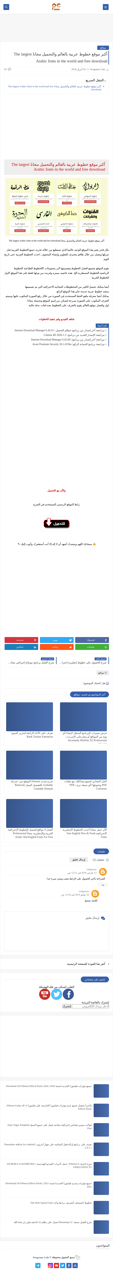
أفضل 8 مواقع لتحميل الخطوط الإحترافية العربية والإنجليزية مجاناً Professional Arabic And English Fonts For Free (30, 833)
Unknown (92, 869)
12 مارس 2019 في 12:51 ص (82, 872)
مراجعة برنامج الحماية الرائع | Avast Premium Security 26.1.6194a (68, 344)
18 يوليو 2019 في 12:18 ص (75, 894)
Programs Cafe (41, 1257)
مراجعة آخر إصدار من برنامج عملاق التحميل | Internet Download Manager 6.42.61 (60, 330)
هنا (98, 963)
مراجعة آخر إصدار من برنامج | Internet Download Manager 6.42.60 (68, 339)
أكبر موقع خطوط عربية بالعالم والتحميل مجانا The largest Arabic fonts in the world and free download (54, 88)
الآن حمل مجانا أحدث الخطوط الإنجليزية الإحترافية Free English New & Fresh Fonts (85, 833)
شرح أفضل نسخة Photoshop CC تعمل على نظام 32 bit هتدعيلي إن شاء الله (53, 1222)
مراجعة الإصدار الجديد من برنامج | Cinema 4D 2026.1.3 (74, 335)
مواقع (103, 47)
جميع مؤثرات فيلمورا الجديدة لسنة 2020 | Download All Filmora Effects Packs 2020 (49, 1086)
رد (103, 884)
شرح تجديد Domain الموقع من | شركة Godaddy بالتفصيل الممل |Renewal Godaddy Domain (32, 785)
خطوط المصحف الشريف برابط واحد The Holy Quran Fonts (61, 1202)
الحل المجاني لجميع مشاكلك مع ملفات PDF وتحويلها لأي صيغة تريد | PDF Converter (85, 785)
